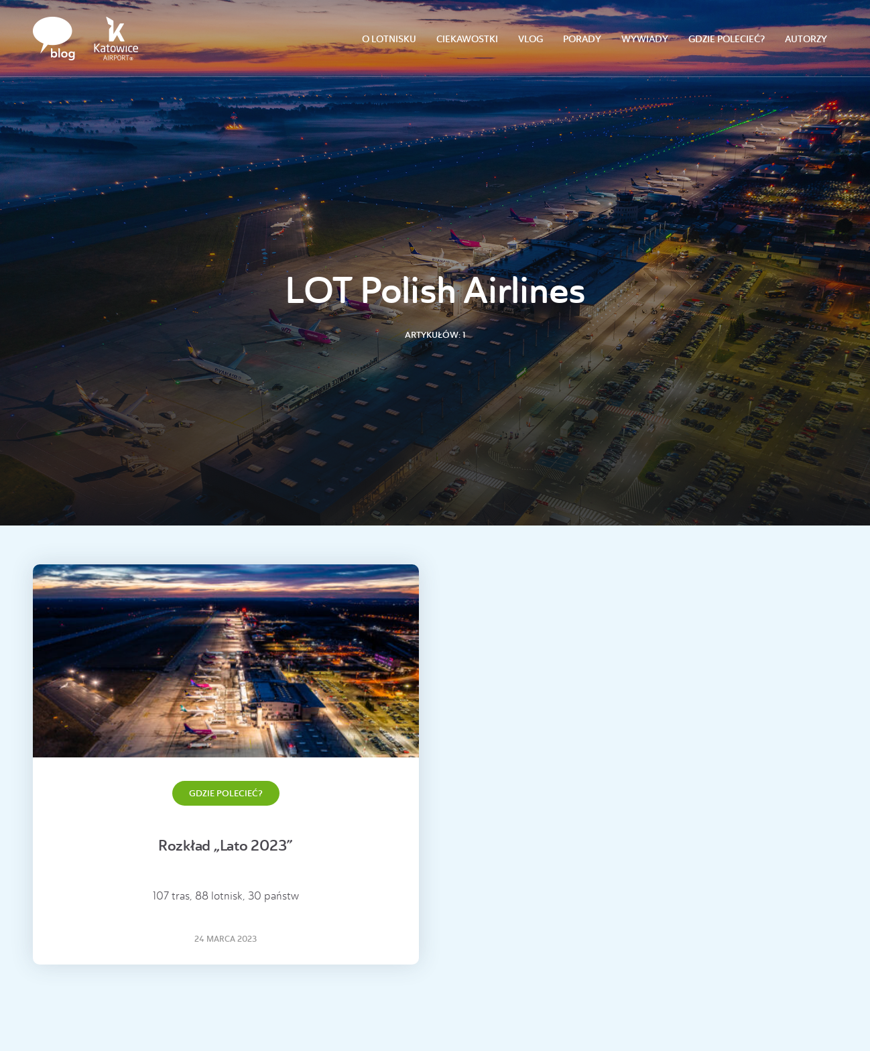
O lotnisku (389, 39)
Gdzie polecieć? (726, 39)
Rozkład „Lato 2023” (225, 845)
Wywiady (644, 39)
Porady (582, 39)
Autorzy (806, 39)
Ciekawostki (467, 39)
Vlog (530, 39)
